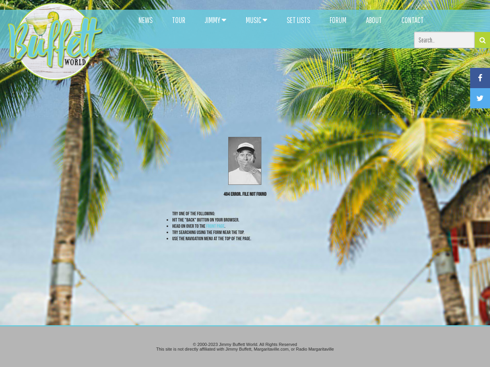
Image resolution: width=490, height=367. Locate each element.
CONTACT (412, 20)
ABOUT (374, 20)
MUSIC (256, 20)
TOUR (178, 20)
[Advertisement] (299, 70)
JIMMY (215, 20)
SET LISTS (298, 20)
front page (215, 226)
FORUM (338, 20)
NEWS (145, 20)
